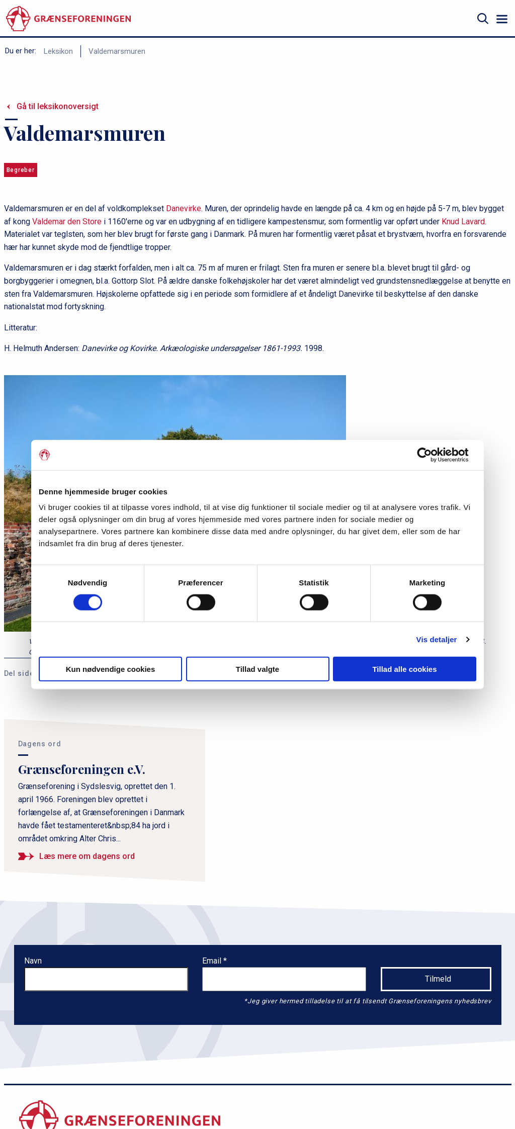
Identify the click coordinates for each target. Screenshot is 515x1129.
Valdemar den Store (67, 221)
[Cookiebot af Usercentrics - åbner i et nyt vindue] (432, 454)
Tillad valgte (257, 669)
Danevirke (183, 208)
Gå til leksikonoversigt (58, 106)
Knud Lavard (463, 221)
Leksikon (58, 51)
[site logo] (68, 19)
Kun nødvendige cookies (110, 669)
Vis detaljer (436, 639)
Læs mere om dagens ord (87, 856)
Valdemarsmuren (117, 51)
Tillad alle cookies (404, 669)
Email (212, 961)
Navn (33, 961)
